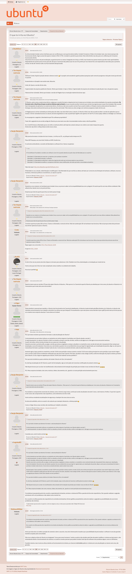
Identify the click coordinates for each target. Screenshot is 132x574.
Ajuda (103, 571)
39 (44, 44)
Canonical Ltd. (45, 569)
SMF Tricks (23, 566)
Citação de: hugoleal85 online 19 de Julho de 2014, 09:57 (39, 515)
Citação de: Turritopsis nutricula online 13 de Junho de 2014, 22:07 (41, 381)
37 (38, 44)
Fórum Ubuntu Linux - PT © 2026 (115, 569)
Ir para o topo (13, 549)
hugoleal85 (17, 442)
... (27, 549)
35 (32, 44)
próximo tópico (117, 39)
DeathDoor (17, 49)
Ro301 (17, 257)
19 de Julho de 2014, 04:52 (36, 415)
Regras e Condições (111, 571)
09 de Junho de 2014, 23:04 (36, 97)
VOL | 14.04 (34, 248)
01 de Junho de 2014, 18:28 (36, 72)
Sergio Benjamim (17, 131)
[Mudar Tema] (28, 2)
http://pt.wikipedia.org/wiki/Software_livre (46, 167)
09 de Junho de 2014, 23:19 (36, 132)
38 (41, 44)
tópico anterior (107, 39)
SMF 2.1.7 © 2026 (12, 571)
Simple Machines (22, 571)
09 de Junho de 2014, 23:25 (36, 205)
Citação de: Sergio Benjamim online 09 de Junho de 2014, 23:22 (41, 211)
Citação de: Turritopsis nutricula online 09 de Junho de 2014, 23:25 (41, 236)
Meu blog (28, 505)
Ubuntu (38, 569)
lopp (17, 329)
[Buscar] (114, 19)
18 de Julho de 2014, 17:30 (36, 330)
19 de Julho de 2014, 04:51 (36, 376)
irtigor (17, 303)
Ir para (98, 557)
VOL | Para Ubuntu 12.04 (48, 245)
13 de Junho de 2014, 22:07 (36, 280)
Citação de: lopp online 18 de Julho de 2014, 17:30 (38, 419)
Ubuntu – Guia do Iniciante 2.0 (48, 175)
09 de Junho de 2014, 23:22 (36, 182)
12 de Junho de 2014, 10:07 (36, 258)
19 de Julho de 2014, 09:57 (36, 444)
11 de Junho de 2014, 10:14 (36, 230)
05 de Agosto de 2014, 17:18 (36, 510)
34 (29, 44)
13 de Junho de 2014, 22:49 (36, 305)
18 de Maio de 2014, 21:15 (36, 50)
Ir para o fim (13, 44)
